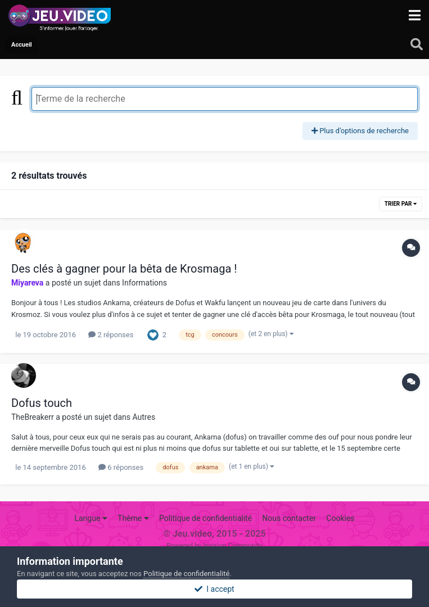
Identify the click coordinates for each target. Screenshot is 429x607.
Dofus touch (41, 403)
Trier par (401, 204)
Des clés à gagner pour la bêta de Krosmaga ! (124, 268)
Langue (90, 518)
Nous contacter (289, 518)
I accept (214, 589)
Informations (144, 282)
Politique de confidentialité (205, 518)
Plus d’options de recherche (360, 130)
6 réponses (120, 467)
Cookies (340, 518)
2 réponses (110, 334)
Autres (144, 417)
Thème (133, 518)
